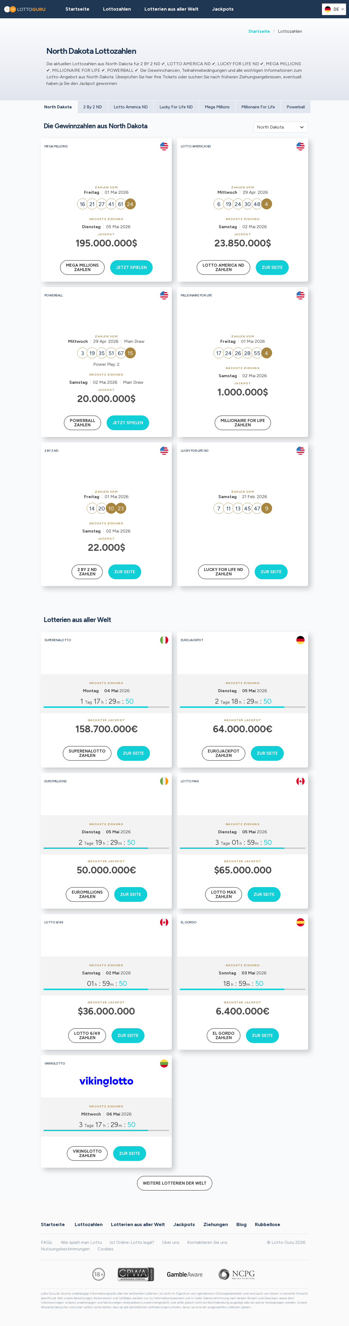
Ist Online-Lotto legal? (132, 1242)
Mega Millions (217, 107)
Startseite (259, 31)
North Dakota (58, 107)
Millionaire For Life (258, 107)
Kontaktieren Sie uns (207, 1242)
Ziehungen (215, 1224)
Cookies (105, 1248)
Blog (241, 1224)
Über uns (170, 1242)
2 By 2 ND (92, 107)
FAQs (46, 1242)
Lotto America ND (131, 107)
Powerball (296, 107)
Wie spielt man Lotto (81, 1242)
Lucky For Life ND (176, 107)
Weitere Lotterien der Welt (174, 1183)
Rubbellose (267, 1224)
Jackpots (223, 9)
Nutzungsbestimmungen (65, 1248)
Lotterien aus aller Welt (171, 9)
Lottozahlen (89, 1224)
